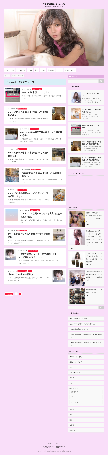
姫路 (71, 415)
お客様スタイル (76, 392)
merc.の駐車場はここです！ (35, 92)
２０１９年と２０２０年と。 (79, 319)
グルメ (43, 70)
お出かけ (59, 70)
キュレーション (70, 70)
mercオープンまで (36, 89)
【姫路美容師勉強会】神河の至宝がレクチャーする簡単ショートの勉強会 (94, 274)
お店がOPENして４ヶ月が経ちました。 (91, 110)
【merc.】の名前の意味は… (21, 274)
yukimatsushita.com (54, 3)
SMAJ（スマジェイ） (76, 362)
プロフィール (9, 70)
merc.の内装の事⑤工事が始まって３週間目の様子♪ (91, 159)
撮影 (36, 70)
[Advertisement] (84, 190)
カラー (73, 397)
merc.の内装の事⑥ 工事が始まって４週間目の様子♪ (91, 143)
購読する (73, 77)
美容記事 (51, 70)
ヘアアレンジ (75, 402)
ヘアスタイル (21, 70)
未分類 (72, 425)
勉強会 (72, 409)
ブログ (30, 70)
